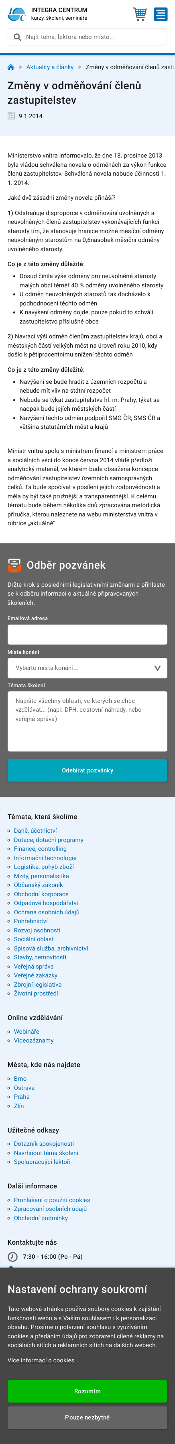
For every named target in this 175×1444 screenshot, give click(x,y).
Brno (20, 1078)
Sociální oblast (34, 939)
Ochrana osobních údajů (46, 912)
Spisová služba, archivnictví (51, 948)
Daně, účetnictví (35, 830)
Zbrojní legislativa (38, 984)
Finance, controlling (40, 848)
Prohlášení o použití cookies (52, 1200)
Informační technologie (45, 858)
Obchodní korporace (41, 894)
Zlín (19, 1106)
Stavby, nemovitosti (40, 957)
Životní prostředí (36, 993)
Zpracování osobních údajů (50, 1209)
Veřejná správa (34, 966)
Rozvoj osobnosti (37, 930)
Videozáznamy (34, 1040)
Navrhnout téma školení (46, 1153)
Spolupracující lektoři (42, 1161)
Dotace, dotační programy (48, 840)
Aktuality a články (50, 67)
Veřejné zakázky (35, 975)
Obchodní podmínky (41, 1218)
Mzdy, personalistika (41, 876)
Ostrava (24, 1088)
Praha (22, 1096)
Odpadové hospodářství (46, 903)
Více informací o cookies (41, 1360)
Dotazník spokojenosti (44, 1143)
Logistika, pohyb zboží (44, 866)
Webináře (26, 1031)
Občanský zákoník (38, 885)
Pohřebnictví (31, 921)
